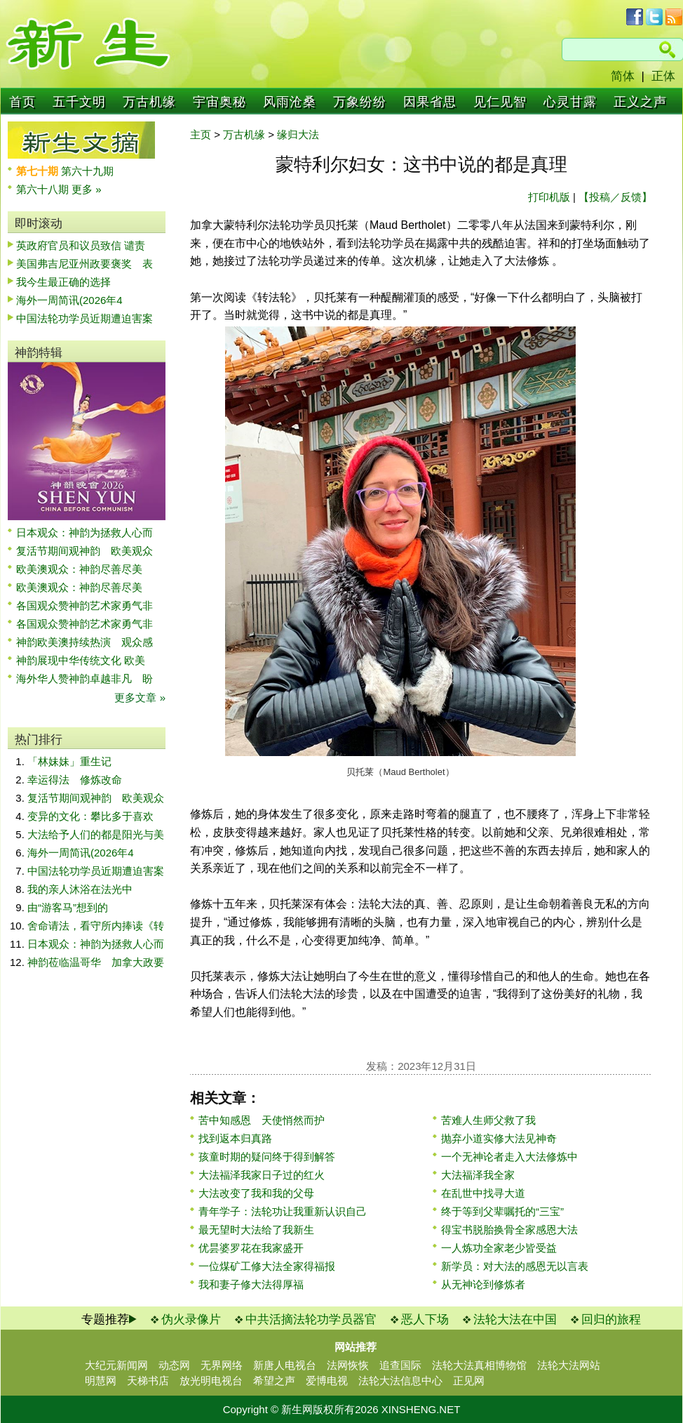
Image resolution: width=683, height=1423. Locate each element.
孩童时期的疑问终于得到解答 (266, 1157)
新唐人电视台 (284, 1365)
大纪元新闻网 (116, 1365)
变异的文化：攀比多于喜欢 (90, 816)
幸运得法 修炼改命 (74, 780)
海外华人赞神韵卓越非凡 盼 (84, 678)
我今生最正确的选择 (63, 282)
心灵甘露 (570, 102)
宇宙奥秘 (219, 102)
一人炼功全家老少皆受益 (499, 1248)
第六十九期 (87, 171)
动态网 (174, 1365)
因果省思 (430, 102)
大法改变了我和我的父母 (256, 1193)
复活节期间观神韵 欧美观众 (84, 551)
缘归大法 (298, 134)
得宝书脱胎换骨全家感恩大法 (509, 1230)
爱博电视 (327, 1380)
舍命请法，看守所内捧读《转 (95, 926)
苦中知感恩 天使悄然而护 (261, 1120)
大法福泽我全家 (478, 1175)
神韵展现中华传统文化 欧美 (80, 660)
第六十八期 (44, 189)
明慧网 (100, 1380)
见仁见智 (500, 102)
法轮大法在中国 (515, 1319)
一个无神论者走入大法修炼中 (509, 1157)
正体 (663, 76)
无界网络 (222, 1365)
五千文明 (79, 102)
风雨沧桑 (289, 102)
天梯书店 (148, 1380)
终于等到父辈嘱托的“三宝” (502, 1211)
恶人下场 (425, 1319)
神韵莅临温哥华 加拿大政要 (95, 962)
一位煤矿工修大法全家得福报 (266, 1266)
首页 (22, 102)
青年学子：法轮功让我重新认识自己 (282, 1211)
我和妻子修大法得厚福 (251, 1284)
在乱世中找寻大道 (483, 1193)
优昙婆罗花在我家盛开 (251, 1248)
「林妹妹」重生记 (69, 761)
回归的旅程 (611, 1319)
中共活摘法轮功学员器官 (311, 1319)
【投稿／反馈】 (615, 197)
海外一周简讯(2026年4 (69, 300)
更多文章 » (139, 697)
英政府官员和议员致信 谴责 (80, 245)
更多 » (87, 189)
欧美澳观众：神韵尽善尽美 (84, 569)
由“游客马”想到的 (67, 907)
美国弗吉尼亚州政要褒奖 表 (84, 264)
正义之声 (640, 102)
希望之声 (274, 1380)
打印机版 (549, 197)
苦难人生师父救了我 (488, 1120)
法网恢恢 (348, 1365)
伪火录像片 (191, 1319)
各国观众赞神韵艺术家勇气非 (84, 605)
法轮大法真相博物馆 (479, 1365)
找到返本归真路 (235, 1138)
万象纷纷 (359, 102)
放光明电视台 (211, 1380)
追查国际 (400, 1365)
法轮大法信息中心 (400, 1380)
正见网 (469, 1380)
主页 (200, 134)
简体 (623, 76)
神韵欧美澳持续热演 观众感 (84, 642)
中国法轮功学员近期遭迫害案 (84, 318)
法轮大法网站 (568, 1365)
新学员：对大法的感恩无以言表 (514, 1266)
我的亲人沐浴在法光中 (80, 889)
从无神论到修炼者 (483, 1284)
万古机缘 (149, 102)
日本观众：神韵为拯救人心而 (84, 532)
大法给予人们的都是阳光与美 (95, 834)
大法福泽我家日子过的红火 (261, 1175)
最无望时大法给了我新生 (256, 1230)
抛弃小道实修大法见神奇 (499, 1138)
